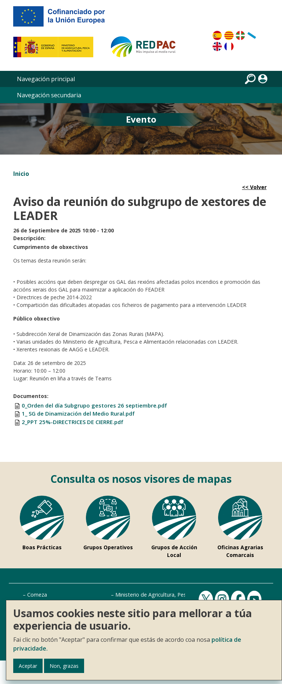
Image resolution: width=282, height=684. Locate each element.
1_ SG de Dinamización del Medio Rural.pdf (78, 413)
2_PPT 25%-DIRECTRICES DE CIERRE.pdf (72, 422)
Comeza (37, 594)
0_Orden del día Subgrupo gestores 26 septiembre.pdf (94, 405)
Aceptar (28, 665)
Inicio (21, 174)
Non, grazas (64, 665)
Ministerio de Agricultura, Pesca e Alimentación (172, 594)
